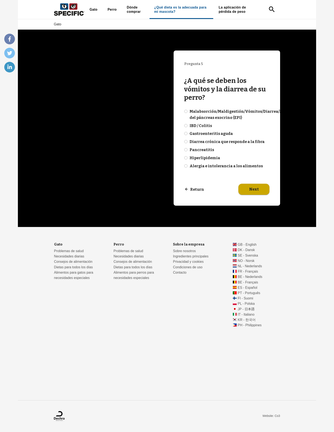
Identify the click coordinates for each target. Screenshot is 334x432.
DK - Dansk (246, 250)
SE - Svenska (248, 255)
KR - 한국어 (247, 320)
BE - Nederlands (250, 277)
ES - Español (247, 287)
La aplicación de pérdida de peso (232, 9)
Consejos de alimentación (73, 261)
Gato (93, 9)
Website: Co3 (271, 416)
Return (197, 189)
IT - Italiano (246, 314)
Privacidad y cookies (188, 261)
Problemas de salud (69, 251)
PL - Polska (246, 303)
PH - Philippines (250, 325)
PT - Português (249, 293)
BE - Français (248, 282)
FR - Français (248, 271)
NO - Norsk (246, 261)
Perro (112, 9)
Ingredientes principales (190, 256)
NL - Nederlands (250, 266)
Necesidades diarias (69, 256)
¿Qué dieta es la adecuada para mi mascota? (180, 9)
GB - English (247, 244)
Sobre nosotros (184, 251)
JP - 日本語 (246, 309)
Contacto (179, 272)
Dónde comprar (134, 9)
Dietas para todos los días (73, 267)
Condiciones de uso (187, 267)
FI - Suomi (245, 298)
